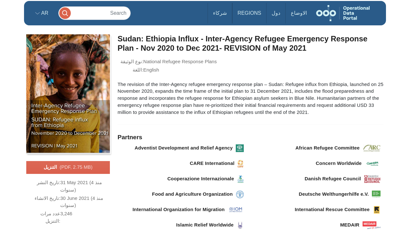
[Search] (94, 13)
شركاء (220, 13)
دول (276, 13)
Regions (249, 13)
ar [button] (44, 13)
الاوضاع (299, 13)
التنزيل (68, 167)
